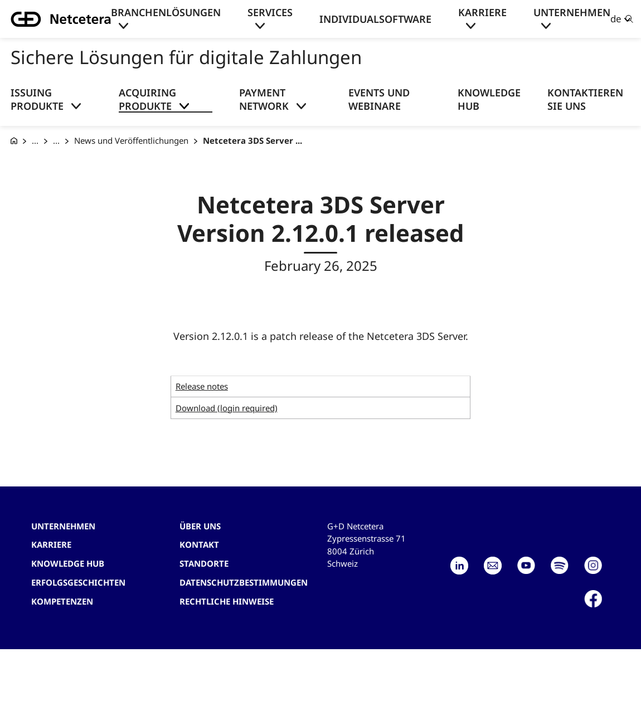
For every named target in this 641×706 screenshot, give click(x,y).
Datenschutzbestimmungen (243, 582)
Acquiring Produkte (147, 99)
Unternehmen (571, 12)
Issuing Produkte (37, 99)
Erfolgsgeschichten (78, 582)
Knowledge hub (67, 563)
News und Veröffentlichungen (131, 140)
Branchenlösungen (166, 12)
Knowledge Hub (489, 99)
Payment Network (264, 99)
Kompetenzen (62, 601)
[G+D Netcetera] (14, 140)
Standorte (204, 563)
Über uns (200, 526)
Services (270, 12)
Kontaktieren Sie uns (585, 99)
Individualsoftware (375, 19)
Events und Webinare (379, 99)
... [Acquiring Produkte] (56, 140)
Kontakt (199, 544)
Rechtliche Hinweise (226, 601)
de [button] (615, 18)
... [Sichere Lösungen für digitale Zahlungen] (35, 140)
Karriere (482, 12)
